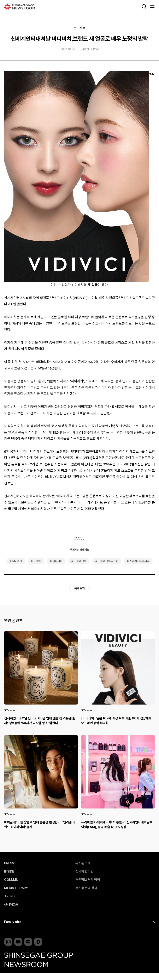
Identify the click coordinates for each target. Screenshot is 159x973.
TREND (9, 896)
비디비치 (57, 561)
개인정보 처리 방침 (87, 879)
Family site (12, 922)
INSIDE (9, 871)
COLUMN (11, 879)
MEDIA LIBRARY (16, 888)
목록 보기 (79, 588)
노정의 (37, 561)
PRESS (9, 863)
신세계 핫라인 (84, 871)
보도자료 (79, 28)
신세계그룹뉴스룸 (108, 561)
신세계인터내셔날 (89, 49)
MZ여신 (17, 561)
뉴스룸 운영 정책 (86, 888)
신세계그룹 (80, 561)
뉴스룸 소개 (82, 863)
